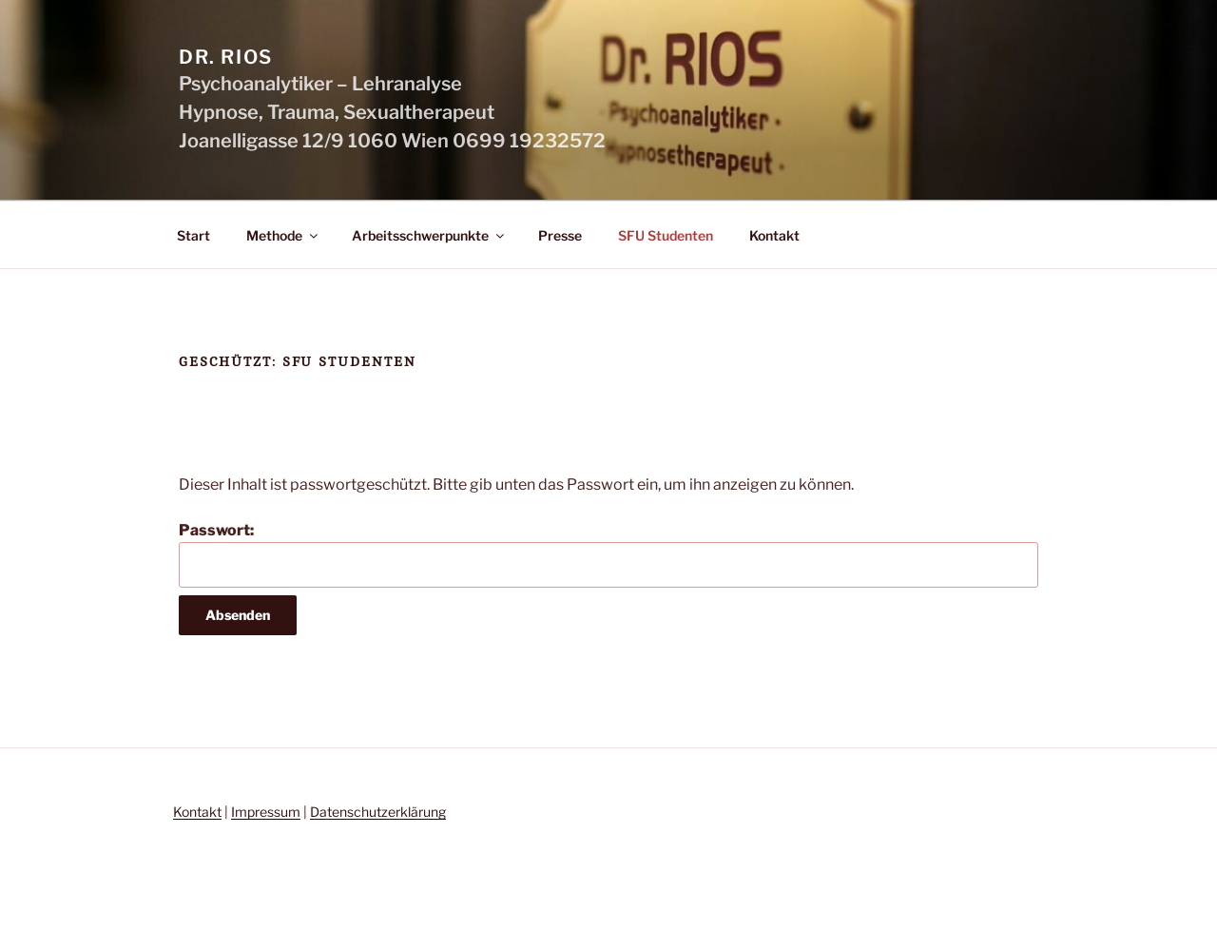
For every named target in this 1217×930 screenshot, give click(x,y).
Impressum (265, 812)
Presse (560, 235)
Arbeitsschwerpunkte (429, 235)
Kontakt (774, 235)
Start (193, 235)
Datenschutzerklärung (378, 812)
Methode (283, 235)
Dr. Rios (226, 57)
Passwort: (608, 554)
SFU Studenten (665, 235)
